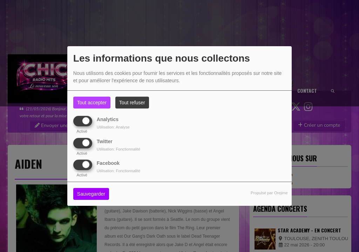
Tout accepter (92, 102)
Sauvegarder (91, 194)
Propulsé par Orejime (269, 193)
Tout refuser (132, 102)
